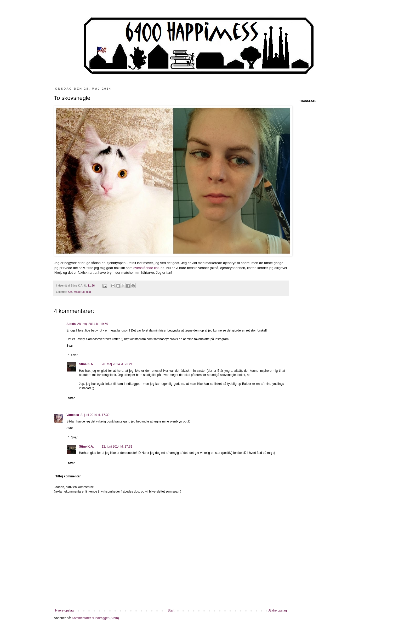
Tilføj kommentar (68, 476)
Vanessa (72, 415)
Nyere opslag (64, 610)
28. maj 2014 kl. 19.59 (92, 324)
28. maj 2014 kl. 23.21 (117, 364)
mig (88, 291)
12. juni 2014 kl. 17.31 (117, 446)
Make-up (79, 291)
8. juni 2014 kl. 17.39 (95, 415)
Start (171, 610)
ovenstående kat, (146, 268)
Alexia (71, 324)
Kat (70, 291)
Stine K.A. (86, 364)
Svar (69, 345)
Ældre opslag (277, 610)
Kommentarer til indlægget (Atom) (95, 618)
